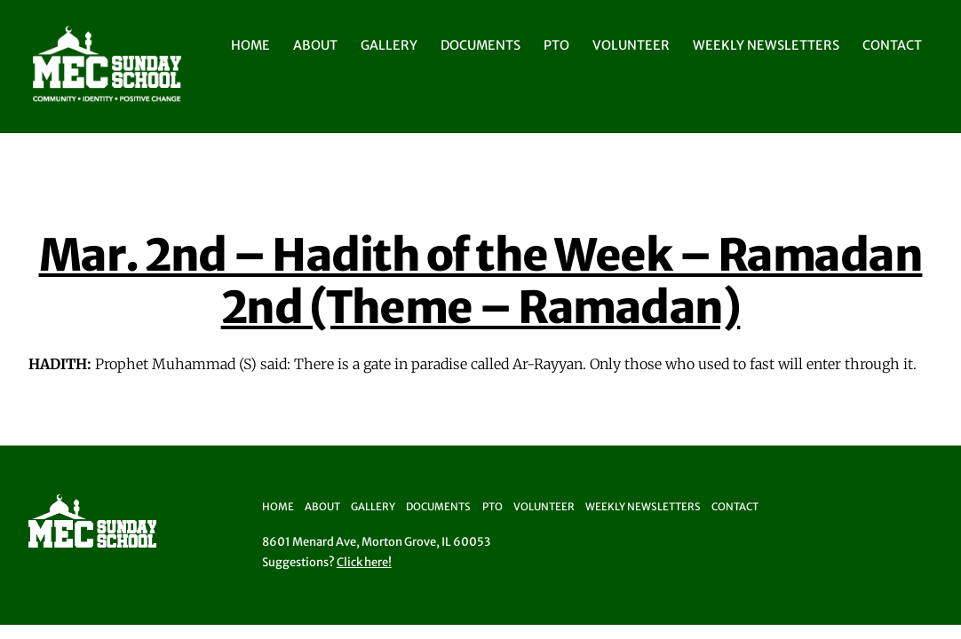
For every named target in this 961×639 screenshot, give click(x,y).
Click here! (364, 562)
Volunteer (631, 45)
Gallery (389, 45)
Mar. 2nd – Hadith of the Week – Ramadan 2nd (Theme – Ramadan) (481, 281)
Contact (892, 45)
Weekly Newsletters (766, 45)
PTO (556, 45)
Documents (480, 45)
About (315, 45)
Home (250, 45)
